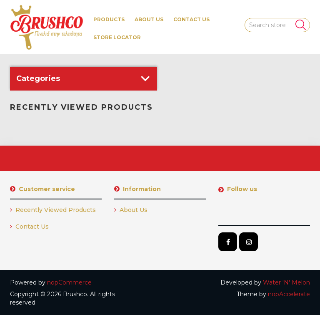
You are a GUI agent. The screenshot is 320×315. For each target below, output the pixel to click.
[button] (109, 19)
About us (149, 19)
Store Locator (117, 37)
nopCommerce (69, 282)
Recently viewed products (53, 210)
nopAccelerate (289, 294)
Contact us (191, 19)
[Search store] (277, 25)
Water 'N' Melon (286, 282)
